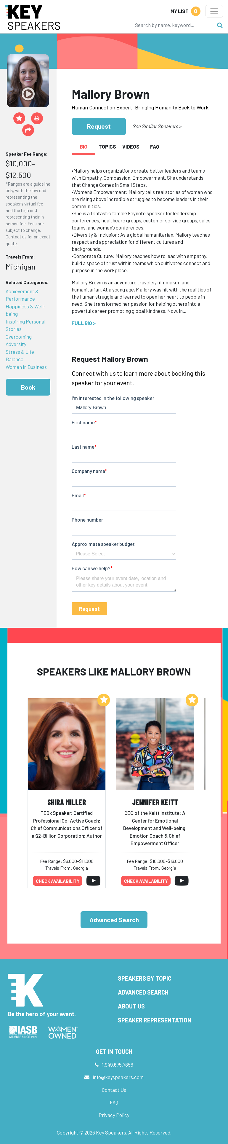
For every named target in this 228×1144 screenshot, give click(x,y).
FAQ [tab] (154, 146)
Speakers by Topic (144, 978)
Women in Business (26, 367)
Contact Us (114, 1090)
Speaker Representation (154, 1020)
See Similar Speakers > (156, 126)
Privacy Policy (114, 1115)
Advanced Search (114, 919)
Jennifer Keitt (155, 802)
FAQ (114, 1102)
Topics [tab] (107, 146)
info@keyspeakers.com (118, 1077)
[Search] (172, 24)
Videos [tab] (130, 146)
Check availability (58, 881)
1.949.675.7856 (117, 1064)
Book (28, 387)
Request (99, 126)
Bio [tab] (83, 146)
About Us (131, 1006)
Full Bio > (84, 323)
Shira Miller (66, 802)
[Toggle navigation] (214, 11)
